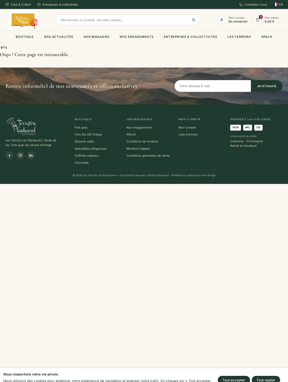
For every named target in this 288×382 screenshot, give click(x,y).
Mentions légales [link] (138, 148)
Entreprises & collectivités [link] (57, 4)
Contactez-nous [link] (253, 4)
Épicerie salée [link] (84, 141)
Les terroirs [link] (239, 36)
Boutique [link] (25, 36)
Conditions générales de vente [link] (148, 155)
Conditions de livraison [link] (142, 141)
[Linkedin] (31, 155)
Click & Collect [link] (18, 4)
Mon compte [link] (187, 127)
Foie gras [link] (81, 127)
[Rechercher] (127, 19)
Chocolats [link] (82, 162)
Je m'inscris (266, 86)
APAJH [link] (266, 36)
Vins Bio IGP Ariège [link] (88, 134)
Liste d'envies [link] (188, 134)
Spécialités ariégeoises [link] (91, 148)
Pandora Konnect (158, 175)
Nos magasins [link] (96, 36)
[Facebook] (9, 155)
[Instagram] (20, 155)
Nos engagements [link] (136, 36)
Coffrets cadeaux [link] (87, 155)
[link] (23, 20)
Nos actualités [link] (58, 36)
